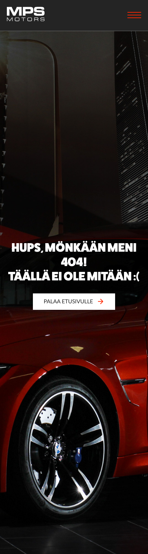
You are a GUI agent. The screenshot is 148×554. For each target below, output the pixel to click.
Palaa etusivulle (74, 301)
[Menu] (134, 15)
